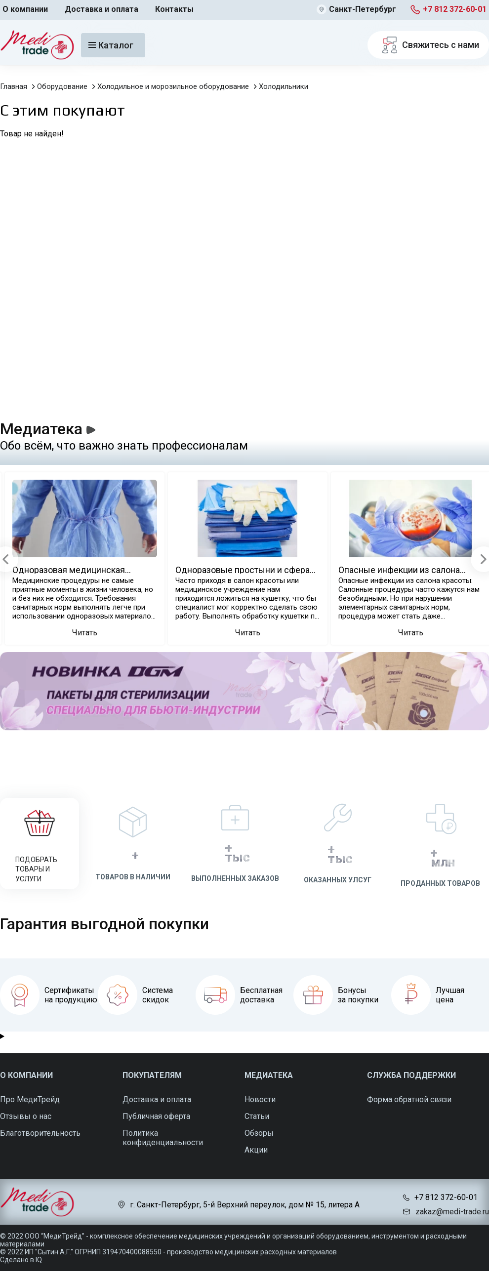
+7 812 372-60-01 (455, 9)
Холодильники (283, 86)
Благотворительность (40, 1133)
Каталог (110, 45)
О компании (25, 9)
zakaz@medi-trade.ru (452, 1211)
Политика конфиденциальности (162, 1137)
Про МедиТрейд (30, 1099)
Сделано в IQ (21, 1260)
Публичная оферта (156, 1116)
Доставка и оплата (101, 9)
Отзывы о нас (25, 1116)
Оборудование (62, 86)
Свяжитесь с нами (428, 45)
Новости (260, 1099)
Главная (13, 86)
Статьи (256, 1116)
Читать (84, 632)
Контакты (174, 9)
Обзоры (259, 1133)
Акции (256, 1150)
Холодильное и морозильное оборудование (173, 86)
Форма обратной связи (409, 1099)
